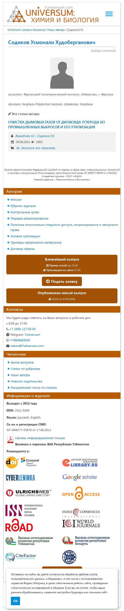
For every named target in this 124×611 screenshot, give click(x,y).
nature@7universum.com (25, 346)
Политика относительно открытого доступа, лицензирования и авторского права (64, 227)
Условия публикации (25, 236)
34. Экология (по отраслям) (35, 148)
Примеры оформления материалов (36, 242)
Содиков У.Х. (46, 136)
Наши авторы (20, 375)
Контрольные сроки (25, 212)
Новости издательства (26, 381)
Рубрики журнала (23, 206)
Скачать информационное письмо (40, 438)
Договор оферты (23, 249)
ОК (15, 601)
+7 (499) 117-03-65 (21, 329)
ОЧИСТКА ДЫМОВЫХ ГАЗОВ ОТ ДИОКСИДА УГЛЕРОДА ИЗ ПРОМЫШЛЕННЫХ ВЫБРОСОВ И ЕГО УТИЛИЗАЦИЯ (56, 124)
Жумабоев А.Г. (25, 136)
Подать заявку (62, 281)
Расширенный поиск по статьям (34, 387)
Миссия (16, 199)
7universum (23, 334)
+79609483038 (18, 340)
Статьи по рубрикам (25, 368)
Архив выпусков (22, 362)
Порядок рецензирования (29, 218)
